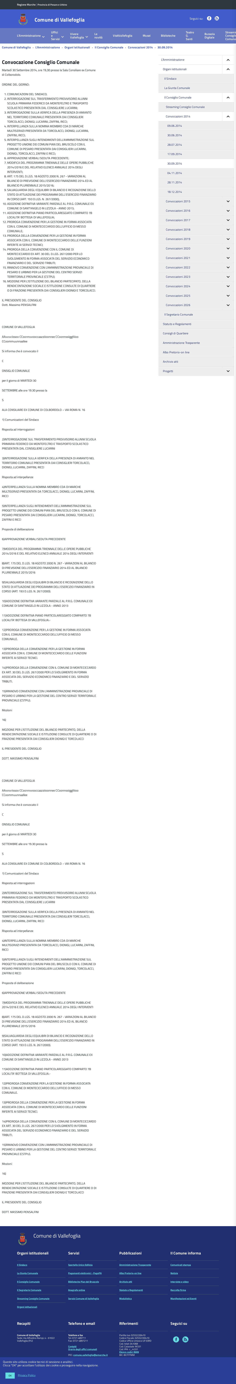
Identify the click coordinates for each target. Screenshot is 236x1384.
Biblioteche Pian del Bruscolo (83, 1282)
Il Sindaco (170, 78)
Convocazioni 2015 (200, 201)
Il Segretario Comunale (178, 314)
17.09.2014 (174, 154)
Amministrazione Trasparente (181, 343)
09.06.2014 (174, 125)
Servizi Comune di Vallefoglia (83, 1298)
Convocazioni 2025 (200, 295)
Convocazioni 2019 (200, 239)
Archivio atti (170, 361)
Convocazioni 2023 (200, 277)
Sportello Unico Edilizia (80, 1265)
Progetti (198, 371)
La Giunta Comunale (177, 88)
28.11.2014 (174, 182)
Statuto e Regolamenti (177, 324)
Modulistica (125, 1298)
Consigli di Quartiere (175, 333)
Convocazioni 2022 (200, 267)
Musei (146, 35)
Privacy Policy (27, 1375)
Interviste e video (179, 1282)
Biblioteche (168, 35)
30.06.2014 (174, 135)
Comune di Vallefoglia (60, 19)
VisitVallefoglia (122, 35)
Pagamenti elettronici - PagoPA (85, 1273)
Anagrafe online (76, 1290)
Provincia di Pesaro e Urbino (52, 5)
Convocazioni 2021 (200, 258)
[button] (228, 59)
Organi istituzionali (77, 47)
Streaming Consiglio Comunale (185, 107)
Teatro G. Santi (190, 35)
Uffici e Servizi (55, 35)
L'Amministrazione (29, 35)
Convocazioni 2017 (200, 220)
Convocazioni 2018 (200, 229)
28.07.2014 (174, 144)
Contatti (72, 1346)
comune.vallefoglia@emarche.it (90, 1355)
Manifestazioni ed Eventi (183, 1298)
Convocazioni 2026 (200, 305)
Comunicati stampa (180, 1265)
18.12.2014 (174, 192)
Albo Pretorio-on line (176, 352)
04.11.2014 (174, 173)
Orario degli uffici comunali (82, 1349)
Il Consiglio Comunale (109, 47)
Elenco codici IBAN (129, 1352)
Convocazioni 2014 (140, 47)
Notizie (174, 1273)
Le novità (98, 36)
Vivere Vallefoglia (77, 36)
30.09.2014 (165, 47)
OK (10, 1375)
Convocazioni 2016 (200, 210)
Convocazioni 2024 (200, 286)
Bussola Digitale (210, 36)
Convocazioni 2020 (200, 248)
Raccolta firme (178, 1290)
